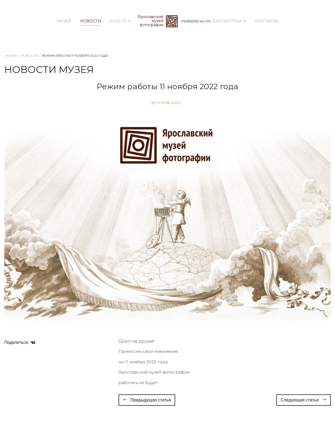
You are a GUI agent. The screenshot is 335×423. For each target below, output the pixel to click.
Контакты (266, 21)
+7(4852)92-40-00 (195, 21)
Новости (90, 21)
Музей (64, 21)
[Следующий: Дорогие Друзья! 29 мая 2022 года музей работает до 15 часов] (303, 400)
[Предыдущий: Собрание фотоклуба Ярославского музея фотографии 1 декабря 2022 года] (147, 400)
